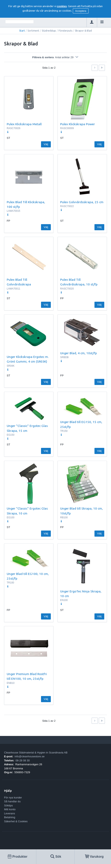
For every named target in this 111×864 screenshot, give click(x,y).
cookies (62, 6)
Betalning (9, 817)
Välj (46, 144)
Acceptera (80, 11)
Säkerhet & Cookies (16, 821)
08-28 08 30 (23, 760)
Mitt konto (10, 809)
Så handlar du (12, 801)
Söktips (8, 805)
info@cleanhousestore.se (29, 756)
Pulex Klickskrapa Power (77, 124)
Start (22, 30)
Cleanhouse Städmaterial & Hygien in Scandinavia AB (36, 752)
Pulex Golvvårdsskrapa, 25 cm (81, 202)
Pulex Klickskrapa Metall (24, 124)
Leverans (9, 813)
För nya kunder (13, 797)
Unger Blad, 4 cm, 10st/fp (78, 353)
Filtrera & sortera (55, 57)
